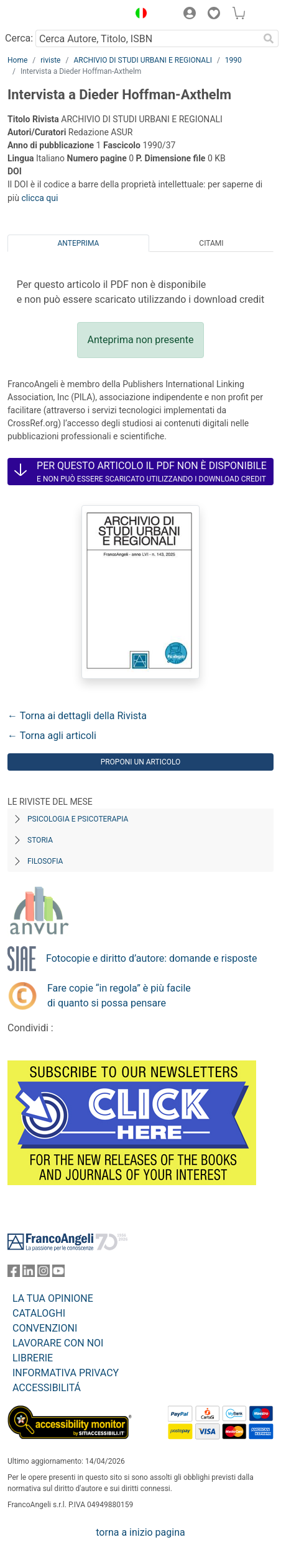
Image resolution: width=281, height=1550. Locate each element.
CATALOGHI (38, 1313)
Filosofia (45, 861)
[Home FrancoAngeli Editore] (49, 15)
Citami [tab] (211, 243)
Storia (40, 840)
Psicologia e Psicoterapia (77, 819)
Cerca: (19, 38)
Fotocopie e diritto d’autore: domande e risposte (151, 958)
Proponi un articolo (141, 762)
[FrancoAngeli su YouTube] (58, 1273)
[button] (138, 15)
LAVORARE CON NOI (57, 1343)
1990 (233, 60)
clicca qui (39, 198)
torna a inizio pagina (140, 1532)
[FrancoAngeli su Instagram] (43, 1273)
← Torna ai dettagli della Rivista (77, 716)
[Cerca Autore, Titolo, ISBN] (147, 38)
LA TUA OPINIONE (52, 1298)
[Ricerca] (269, 38)
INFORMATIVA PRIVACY (65, 1373)
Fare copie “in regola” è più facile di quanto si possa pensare (119, 995)
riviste (50, 60)
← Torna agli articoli (51, 735)
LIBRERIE (32, 1358)
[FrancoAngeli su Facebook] (13, 1273)
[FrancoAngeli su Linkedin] (28, 1273)
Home (17, 60)
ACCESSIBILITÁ (46, 1388)
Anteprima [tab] (78, 243)
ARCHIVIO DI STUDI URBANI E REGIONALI (142, 60)
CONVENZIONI (44, 1328)
